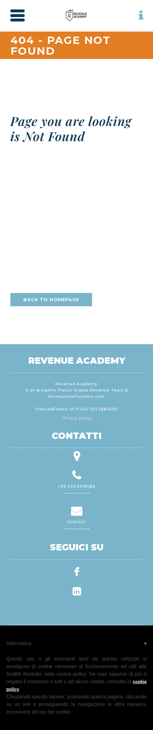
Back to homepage (51, 299)
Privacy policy (76, 418)
